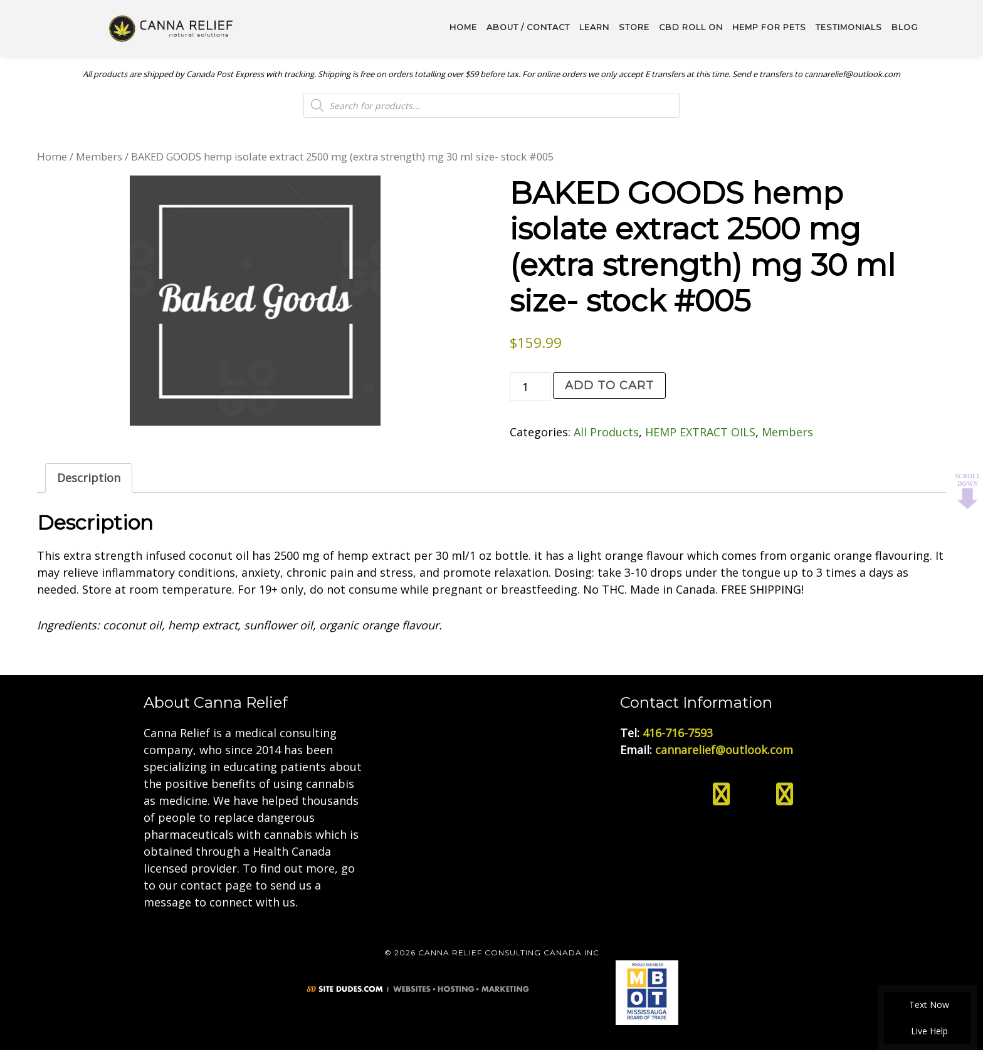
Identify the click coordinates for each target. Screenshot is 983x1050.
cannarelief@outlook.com (724, 749)
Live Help (927, 1031)
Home (52, 156)
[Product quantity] (530, 386)
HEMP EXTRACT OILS (700, 431)
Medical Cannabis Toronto (171, 28)
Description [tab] (88, 477)
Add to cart (609, 385)
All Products (606, 431)
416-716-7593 (678, 732)
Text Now (927, 1005)
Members (99, 156)
